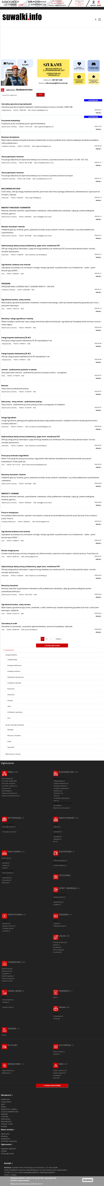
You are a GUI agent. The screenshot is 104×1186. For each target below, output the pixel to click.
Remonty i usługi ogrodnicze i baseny (17, 318)
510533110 (15, 309)
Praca (11, 772)
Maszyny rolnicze (8, 926)
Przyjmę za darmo (58, 1073)
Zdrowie (12, 1028)
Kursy (55, 1019)
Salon (4, 868)
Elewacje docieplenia (10, 137)
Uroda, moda (14, 991)
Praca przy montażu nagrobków (15, 455)
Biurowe (5, 863)
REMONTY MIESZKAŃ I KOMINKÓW (15, 207)
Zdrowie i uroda (6, 1124)
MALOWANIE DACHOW (10, 188)
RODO (6, 1175)
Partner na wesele (7, 978)
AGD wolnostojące (59, 860)
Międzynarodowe (59, 926)
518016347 (20, 198)
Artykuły (4, 1126)
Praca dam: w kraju (7, 783)
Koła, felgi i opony (8, 827)
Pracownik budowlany (10, 120)
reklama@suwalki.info (47, 1172)
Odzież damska (7, 1000)
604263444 (26, 290)
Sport (3, 1104)
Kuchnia (5, 865)
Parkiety (10, 700)
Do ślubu (12, 1045)
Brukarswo (5, 427)
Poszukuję (56, 1075)
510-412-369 (28, 127)
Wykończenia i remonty (9, 127)
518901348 (22, 110)
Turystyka (56, 904)
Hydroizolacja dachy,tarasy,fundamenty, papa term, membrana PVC (30, 245)
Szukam (56, 827)
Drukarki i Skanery (59, 865)
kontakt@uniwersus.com (46, 163)
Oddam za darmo (58, 1070)
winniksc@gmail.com (42, 522)
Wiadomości (5, 1099)
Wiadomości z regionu (9, 1109)
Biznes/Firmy (14, 1064)
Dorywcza (5, 788)
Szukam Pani (5, 981)
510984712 (22, 344)
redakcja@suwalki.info (31, 1172)
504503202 (28, 217)
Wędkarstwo (57, 902)
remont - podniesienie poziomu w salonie (19, 369)
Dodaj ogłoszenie (7, 1153)
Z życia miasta (6, 1102)
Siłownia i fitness (59, 897)
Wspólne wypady (7, 976)
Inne (3, 274)
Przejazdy (64, 914)
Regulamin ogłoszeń (8, 1148)
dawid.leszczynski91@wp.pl (38, 255)
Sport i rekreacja (67, 888)
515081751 (20, 427)
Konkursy (4, 1136)
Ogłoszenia (10, 90)
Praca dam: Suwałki (7, 781)
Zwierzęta (6, 931)
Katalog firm (5, 1139)
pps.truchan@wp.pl (31, 629)
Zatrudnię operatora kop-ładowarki (16, 104)
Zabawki (55, 1054)
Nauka (62, 1007)
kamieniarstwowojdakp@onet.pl (36, 465)
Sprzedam (10, 747)
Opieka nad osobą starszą (10, 796)
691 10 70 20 (16, 465)
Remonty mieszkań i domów (13, 474)
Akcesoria (6, 923)
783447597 (28, 328)
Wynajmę (10, 730)
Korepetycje (57, 1016)
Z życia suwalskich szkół (9, 1111)
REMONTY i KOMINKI (10, 493)
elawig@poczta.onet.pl (44, 217)
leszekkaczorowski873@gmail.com (40, 427)
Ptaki (54, 997)
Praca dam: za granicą (8, 786)
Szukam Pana (6, 969)
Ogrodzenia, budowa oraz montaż (16, 264)
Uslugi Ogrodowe (8, 417)
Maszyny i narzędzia (14, 735)
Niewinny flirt (6, 971)
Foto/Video (65, 875)
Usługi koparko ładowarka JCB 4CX (16, 337)
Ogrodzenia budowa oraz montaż (15, 531)
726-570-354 (28, 595)
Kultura (3, 1107)
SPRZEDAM (5, 283)
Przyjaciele (5, 973)
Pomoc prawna (57, 950)
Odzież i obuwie (58, 1052)
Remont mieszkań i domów (13, 226)
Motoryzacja (14, 818)
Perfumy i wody (7, 1007)
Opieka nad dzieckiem (8, 793)
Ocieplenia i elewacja (8, 146)
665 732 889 (28, 163)
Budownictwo (9, 650)
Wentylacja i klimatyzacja (15, 677)
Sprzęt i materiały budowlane (14, 725)
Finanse (55, 945)
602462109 (15, 629)
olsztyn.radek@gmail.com (39, 110)
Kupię (9, 741)
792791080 (28, 236)
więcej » (98, 113)
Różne (55, 1078)
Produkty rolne (7, 928)
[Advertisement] (52, 43)
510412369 (26, 146)
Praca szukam (6, 778)
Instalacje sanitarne (13, 671)
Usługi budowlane (11, 655)
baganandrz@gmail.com (45, 127)
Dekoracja (5, 883)
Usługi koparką (6, 110)
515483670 (20, 255)
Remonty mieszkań (9, 585)
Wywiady (4, 1114)
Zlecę (3, 376)
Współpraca (5, 1073)
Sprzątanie (6, 880)
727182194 (16, 376)
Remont (4, 385)
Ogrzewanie (6, 878)
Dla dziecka (65, 1045)
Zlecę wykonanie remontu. (12, 156)
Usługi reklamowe (7, 1070)
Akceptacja (87, 1180)
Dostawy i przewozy (59, 942)
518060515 (15, 274)
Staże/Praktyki (6, 791)
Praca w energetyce (9, 512)
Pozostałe (56, 952)
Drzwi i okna (5, 858)
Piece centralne (7, 873)
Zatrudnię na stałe (9, 623)
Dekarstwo (5, 198)
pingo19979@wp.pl (35, 198)
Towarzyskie (14, 962)
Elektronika (65, 851)
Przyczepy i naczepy (9, 832)
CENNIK (4, 1151)
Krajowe (56, 923)
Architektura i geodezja (14, 712)
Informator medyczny (9, 1141)
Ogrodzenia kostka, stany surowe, (16, 299)
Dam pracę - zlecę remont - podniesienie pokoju (21, 401)
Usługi (62, 936)
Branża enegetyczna (10, 550)
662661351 (27, 522)
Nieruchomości (67, 818)
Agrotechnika (15, 914)
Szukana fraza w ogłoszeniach (9, 95)
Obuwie (5, 1002)
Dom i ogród (14, 851)
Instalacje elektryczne (9, 522)
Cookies (13, 1175)
